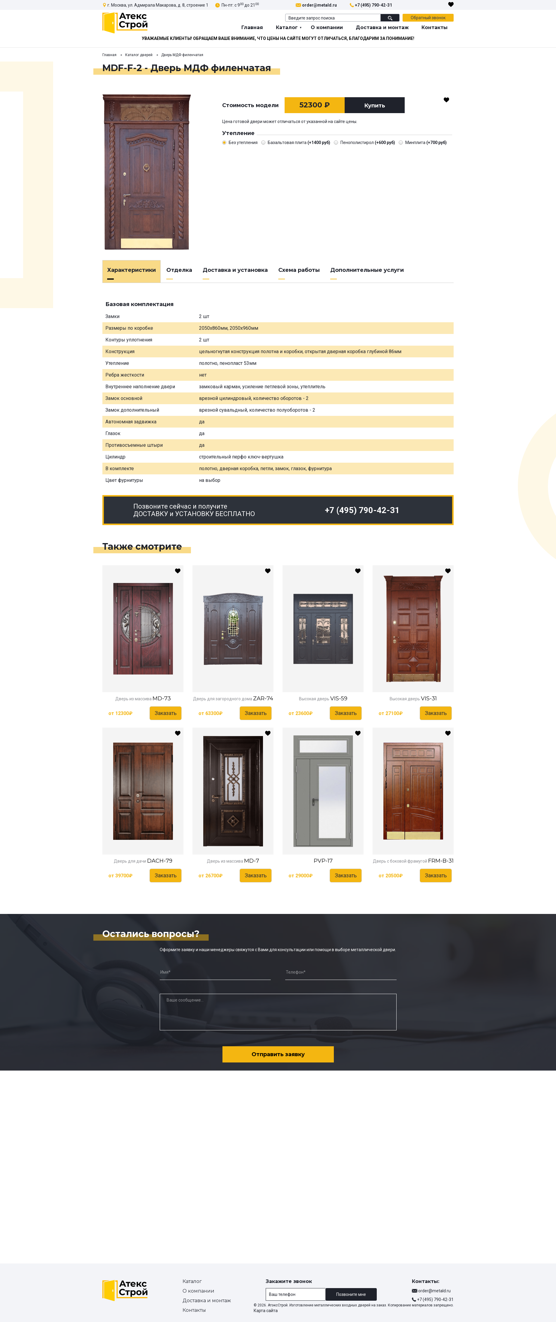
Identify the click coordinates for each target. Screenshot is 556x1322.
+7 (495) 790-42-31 (373, 5)
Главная (252, 27)
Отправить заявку (278, 1054)
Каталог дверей (139, 55)
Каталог (287, 27)
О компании (327, 27)
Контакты (435, 27)
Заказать (166, 713)
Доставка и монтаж (382, 27)
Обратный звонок (428, 17)
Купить (374, 105)
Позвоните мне (351, 1294)
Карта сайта (266, 1310)
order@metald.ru (319, 5)
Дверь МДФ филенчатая (182, 55)
